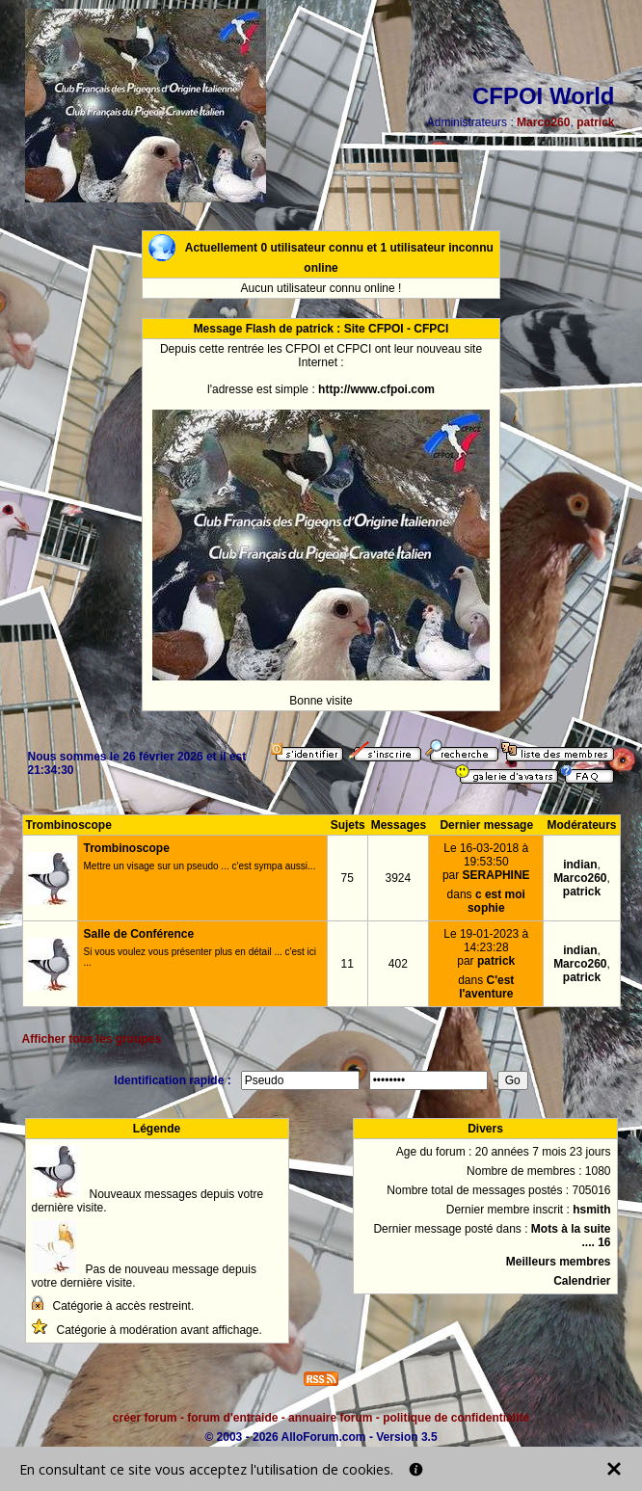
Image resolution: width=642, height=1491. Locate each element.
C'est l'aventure (486, 986)
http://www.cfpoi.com (376, 389)
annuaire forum (330, 1417)
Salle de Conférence (139, 934)
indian (580, 864)
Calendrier (581, 1281)
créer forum (145, 1417)
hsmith (591, 1209)
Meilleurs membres (558, 1261)
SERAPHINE (496, 875)
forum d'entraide (232, 1417)
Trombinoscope (127, 848)
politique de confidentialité (456, 1417)
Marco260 (543, 122)
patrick (595, 122)
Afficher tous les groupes (92, 1039)
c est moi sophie (496, 901)
